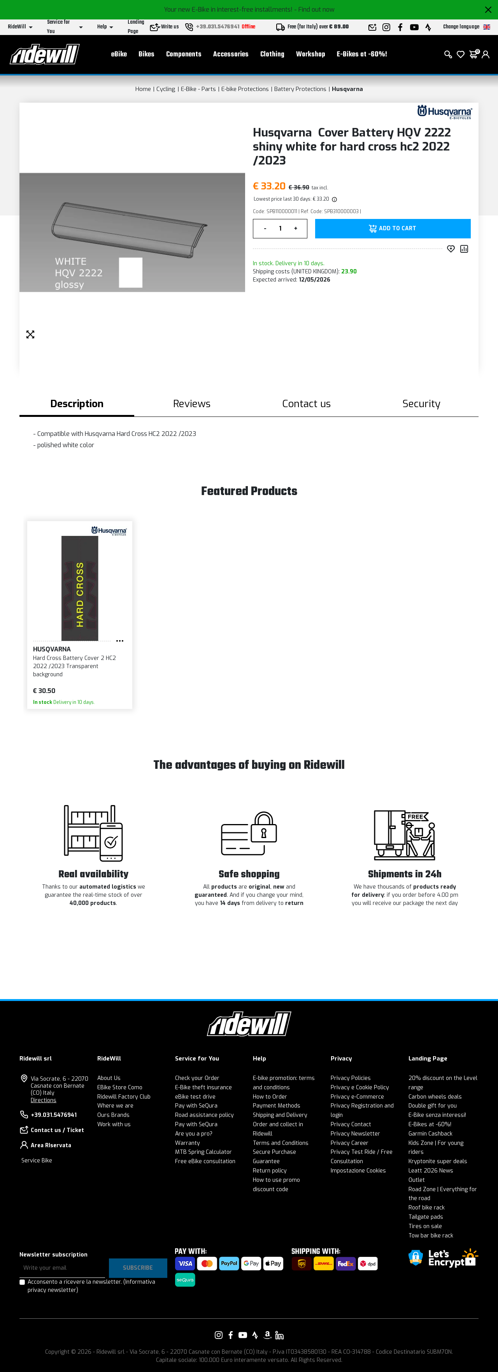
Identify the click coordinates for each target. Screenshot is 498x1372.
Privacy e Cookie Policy (360, 1087)
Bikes (146, 54)
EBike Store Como (119, 1087)
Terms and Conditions (281, 1143)
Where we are (115, 1106)
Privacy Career (349, 1143)
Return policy (270, 1170)
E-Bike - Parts (198, 89)
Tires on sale (425, 1226)
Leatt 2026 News (431, 1170)
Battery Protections (300, 89)
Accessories (231, 54)
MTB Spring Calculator (203, 1152)
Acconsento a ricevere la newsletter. (91, 1286)
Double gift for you (433, 1106)
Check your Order (197, 1078)
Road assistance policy (204, 1115)
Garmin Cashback (430, 1134)
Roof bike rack (427, 1207)
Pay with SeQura (196, 1106)
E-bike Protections (245, 89)
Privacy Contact (351, 1124)
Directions (43, 1100)
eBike (119, 54)
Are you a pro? (193, 1134)
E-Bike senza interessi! (437, 1115)
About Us (109, 1078)
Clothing (272, 54)
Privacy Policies (351, 1078)
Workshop (310, 54)
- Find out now (314, 9)
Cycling (165, 89)
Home (143, 89)
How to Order (270, 1097)
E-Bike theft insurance (203, 1087)
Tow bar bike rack (431, 1235)
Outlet (417, 1180)
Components (184, 54)
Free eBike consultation (205, 1161)
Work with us (114, 1124)
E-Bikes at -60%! (362, 54)
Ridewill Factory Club (124, 1097)
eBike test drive (195, 1097)
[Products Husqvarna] (444, 112)
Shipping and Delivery (280, 1115)
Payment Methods (276, 1106)
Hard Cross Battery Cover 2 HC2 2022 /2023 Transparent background (74, 666)
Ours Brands (113, 1115)
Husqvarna (347, 89)
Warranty (187, 1143)
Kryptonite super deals (438, 1161)
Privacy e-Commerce (357, 1097)
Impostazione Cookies (358, 1170)
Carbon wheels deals (435, 1097)
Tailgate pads (426, 1217)
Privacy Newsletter (355, 1134)
